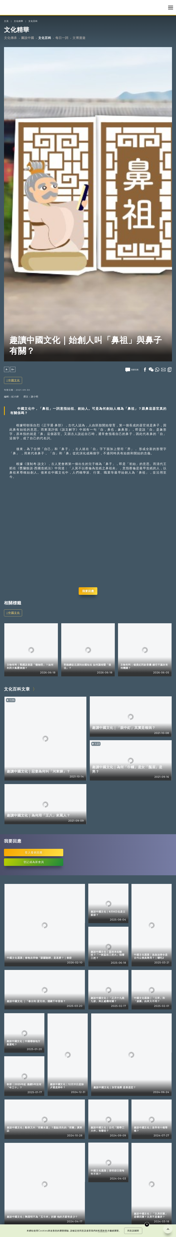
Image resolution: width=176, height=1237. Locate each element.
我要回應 (88, 591)
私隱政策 (102, 1230)
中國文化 (14, 380)
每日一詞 (61, 38)
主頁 (6, 21)
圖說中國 (27, 38)
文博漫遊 (78, 38)
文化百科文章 (17, 689)
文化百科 (33, 21)
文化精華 (18, 21)
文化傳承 (10, 38)
